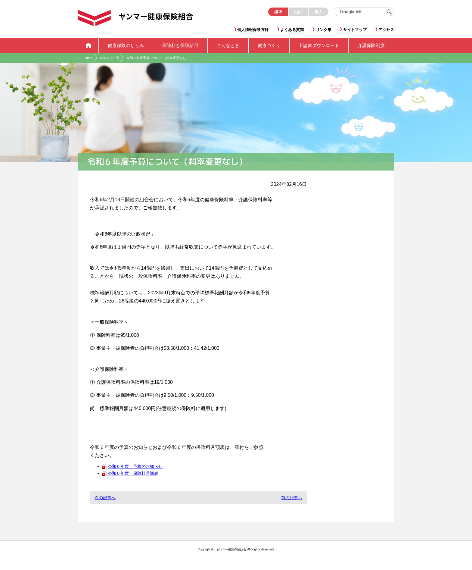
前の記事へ (291, 497)
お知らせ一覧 (110, 58)
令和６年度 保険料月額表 (130, 473)
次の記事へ (105, 497)
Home (89, 58)
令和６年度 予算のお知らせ (132, 466)
